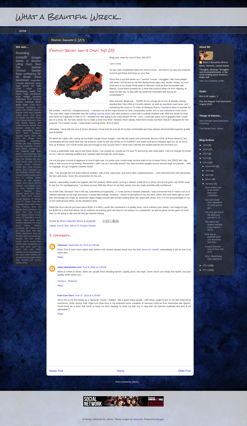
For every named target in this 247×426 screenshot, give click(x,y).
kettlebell (29, 102)
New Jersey (36, 194)
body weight (23, 96)
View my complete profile (211, 81)
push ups (36, 247)
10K (24, 110)
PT (22, 201)
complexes (35, 94)
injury (18, 130)
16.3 (17, 156)
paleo (25, 244)
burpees (19, 128)
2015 (205, 153)
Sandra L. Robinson (67, 281)
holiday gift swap (24, 143)
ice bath (36, 86)
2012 (35, 156)
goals (18, 104)
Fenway (19, 175)
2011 (30, 156)
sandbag (19, 252)
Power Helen (30, 204)
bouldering (20, 141)
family (28, 231)
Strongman (32, 210)
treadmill (25, 151)
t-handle (20, 83)
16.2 (18, 133)
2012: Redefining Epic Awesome (213, 257)
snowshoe (33, 148)
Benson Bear (26, 162)
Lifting (19, 64)
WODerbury (22, 91)
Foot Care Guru (65, 295)
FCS (29, 99)
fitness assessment (24, 233)
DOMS (30, 110)
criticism (33, 228)
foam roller (23, 236)
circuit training (23, 225)
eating (22, 231)
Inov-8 (167, 101)
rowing (38, 130)
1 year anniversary (29, 154)
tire (17, 117)
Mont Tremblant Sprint (30, 188)
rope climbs (35, 249)
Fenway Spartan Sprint (32, 175)
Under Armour (22, 125)
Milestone (29, 83)
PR (24, 138)
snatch (24, 148)
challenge (20, 107)
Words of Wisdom (28, 60)
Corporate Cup (34, 170)
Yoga (25, 94)
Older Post (184, 370)
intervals (19, 146)
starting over (36, 255)
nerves (32, 241)
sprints (25, 86)
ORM (23, 196)
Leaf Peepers (30, 186)
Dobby (38, 172)
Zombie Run (35, 125)
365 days (37, 159)
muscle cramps (22, 241)
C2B (35, 162)
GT (23, 178)
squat (38, 115)
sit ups (25, 252)
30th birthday (26, 159)
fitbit (39, 231)
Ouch (29, 64)
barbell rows (21, 220)
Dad (17, 172)
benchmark (22, 80)
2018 (205, 145)
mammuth (138, 419)
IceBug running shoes (100, 113)
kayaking (28, 146)
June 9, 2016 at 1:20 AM (94, 267)
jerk (31, 239)
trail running (35, 260)
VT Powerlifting (28, 217)
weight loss (24, 117)
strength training (22, 257)
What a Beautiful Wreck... (69, 16)
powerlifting (28, 130)
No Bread (23, 76)
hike (26, 239)
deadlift (37, 112)
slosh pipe (33, 252)
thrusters (24, 260)
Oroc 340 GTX (71, 225)
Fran (17, 178)
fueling (34, 236)
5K (39, 73)
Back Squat (35, 117)
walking (19, 263)
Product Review (88, 225)
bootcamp (28, 223)
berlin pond (35, 220)
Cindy (30, 167)
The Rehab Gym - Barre (211, 128)
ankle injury (28, 112)
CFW (18, 88)
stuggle (32, 257)
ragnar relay (21, 249)
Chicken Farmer (23, 164)
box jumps (36, 223)
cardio (27, 128)
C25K (32, 105)
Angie (18, 162)
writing (24, 263)
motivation (30, 107)
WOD (38, 102)
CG (39, 162)
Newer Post (56, 370)
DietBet (32, 172)
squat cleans (25, 255)
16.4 (21, 156)
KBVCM (37, 183)
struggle (36, 57)
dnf (17, 231)
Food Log (33, 88)
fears (34, 231)
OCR (18, 196)
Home (22, 30)
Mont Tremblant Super (28, 191)
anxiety (38, 217)
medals (38, 239)
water (25, 104)
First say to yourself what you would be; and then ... (213, 238)
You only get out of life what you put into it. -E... (214, 215)
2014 (205, 158)
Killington (19, 186)
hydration (37, 143)
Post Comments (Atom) (126, 382)
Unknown (62, 245)
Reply (60, 257)
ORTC (29, 196)
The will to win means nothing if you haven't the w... (213, 225)
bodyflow (19, 223)
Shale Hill (36, 207)
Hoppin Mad (21, 183)
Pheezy (28, 201)
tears (18, 260)
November (210, 166)
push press (25, 247)
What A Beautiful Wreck (215, 62)
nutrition (19, 244)
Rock (38, 105)
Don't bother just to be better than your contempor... (213, 191)
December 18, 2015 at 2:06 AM (84, 245)
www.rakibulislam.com (69, 267)
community (20, 228)
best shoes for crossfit (148, 249)
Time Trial (27, 212)
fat (33, 128)
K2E (18, 123)
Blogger (160, 419)
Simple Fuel (34, 138)
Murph (24, 123)
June (208, 170)
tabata (38, 257)
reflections (21, 99)
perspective (32, 244)
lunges (19, 115)
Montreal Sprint (22, 194)
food (29, 236)
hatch (38, 128)
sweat (32, 91)
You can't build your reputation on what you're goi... (213, 204)
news (39, 241)
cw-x (39, 228)
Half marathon (34, 180)
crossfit (21, 57)
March (208, 179)
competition (36, 141)
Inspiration (36, 80)
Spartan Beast (21, 210)
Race (38, 76)
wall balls (36, 151)
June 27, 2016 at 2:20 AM (87, 295)
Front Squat (21, 120)
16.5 (26, 156)
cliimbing (37, 225)
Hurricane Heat (34, 120)
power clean (29, 115)
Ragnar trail (35, 123)
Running (22, 53)
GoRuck (29, 178)
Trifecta (31, 215)
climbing (37, 96)
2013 (25, 133)
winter (18, 154)
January (209, 183)
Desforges (24, 172)
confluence (29, 73)
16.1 (39, 154)
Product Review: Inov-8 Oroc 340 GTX (214, 249)
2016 (205, 149)
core (27, 228)
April (208, 175)
